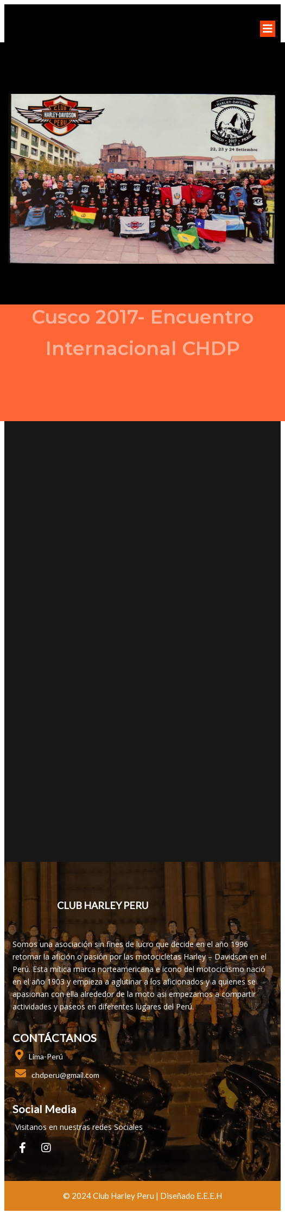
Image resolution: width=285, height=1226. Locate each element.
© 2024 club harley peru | (111, 1195)
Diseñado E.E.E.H (191, 1195)
